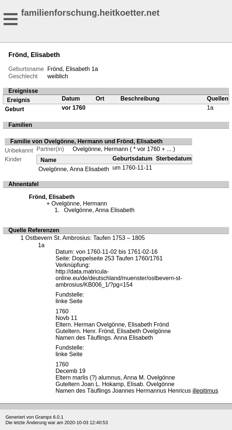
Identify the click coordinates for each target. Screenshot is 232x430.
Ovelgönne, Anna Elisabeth (73, 169)
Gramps (43, 417)
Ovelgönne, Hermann (100, 149)
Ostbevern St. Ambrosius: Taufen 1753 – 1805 (85, 238)
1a (94, 69)
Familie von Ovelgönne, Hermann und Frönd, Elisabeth (86, 141)
